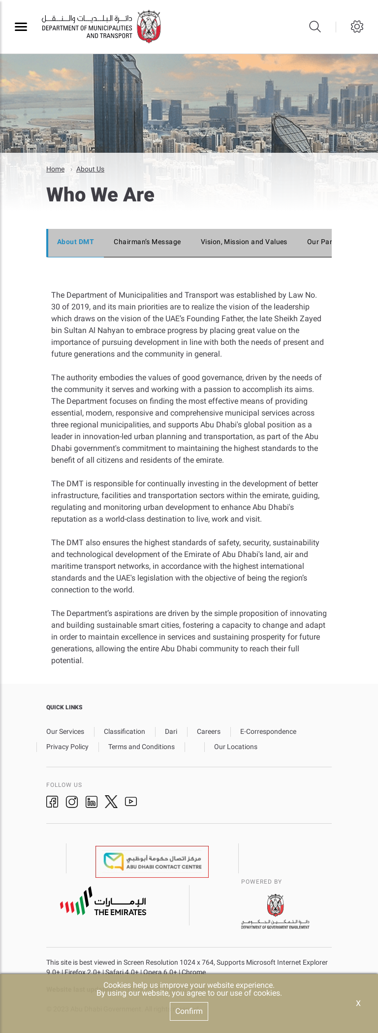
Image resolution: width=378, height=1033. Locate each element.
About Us (90, 168)
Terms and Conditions (141, 746)
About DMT (75, 241)
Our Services (65, 731)
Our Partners (328, 241)
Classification (124, 731)
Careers (208, 731)
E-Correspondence (268, 731)
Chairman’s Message (147, 241)
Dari (171, 731)
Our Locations (235, 746)
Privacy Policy (67, 746)
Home (55, 168)
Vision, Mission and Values (244, 241)
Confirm (189, 1011)
